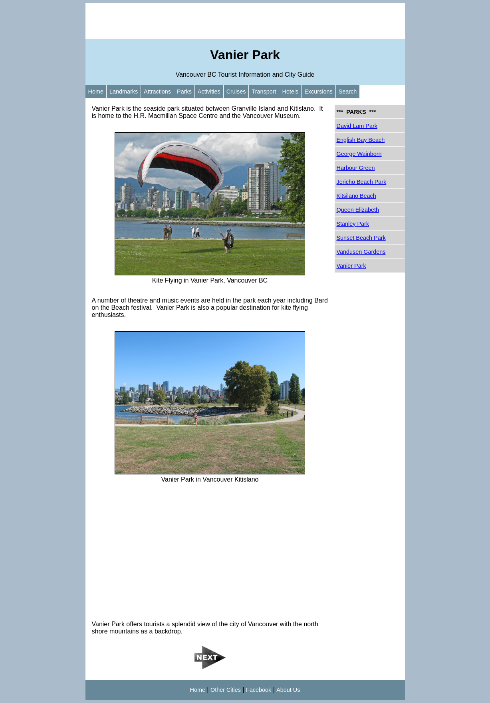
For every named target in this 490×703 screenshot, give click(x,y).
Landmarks (123, 91)
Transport (264, 91)
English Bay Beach (361, 140)
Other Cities (225, 690)
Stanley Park (353, 224)
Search (348, 91)
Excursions (318, 91)
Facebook (258, 690)
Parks (184, 91)
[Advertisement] (245, 21)
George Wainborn (359, 154)
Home (95, 91)
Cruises (236, 91)
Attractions (157, 91)
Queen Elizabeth (358, 210)
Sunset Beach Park (361, 238)
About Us (288, 690)
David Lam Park (357, 126)
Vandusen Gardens (361, 252)
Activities (209, 91)
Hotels (290, 91)
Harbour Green (356, 168)
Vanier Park (351, 266)
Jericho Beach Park (362, 182)
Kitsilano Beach (356, 196)
